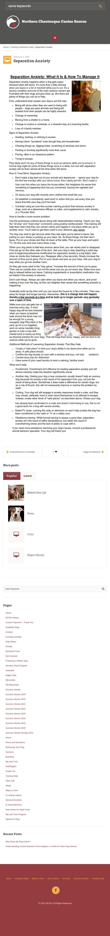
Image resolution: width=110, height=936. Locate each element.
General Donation (14, 800)
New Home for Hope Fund (18, 809)
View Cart (10, 781)
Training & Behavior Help (21, 47)
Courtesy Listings (14, 637)
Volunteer (10, 670)
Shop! (8, 785)
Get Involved (11, 656)
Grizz (30, 534)
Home (6, 47)
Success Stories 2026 (16, 728)
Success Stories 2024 (16, 718)
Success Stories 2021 (16, 704)
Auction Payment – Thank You (19, 622)
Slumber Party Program (16, 665)
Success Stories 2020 (16, 699)
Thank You (10, 771)
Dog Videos (11, 641)
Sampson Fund (13, 651)
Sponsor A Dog (12, 819)
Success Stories (13, 689)
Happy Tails (11, 675)
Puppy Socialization (91, 452)
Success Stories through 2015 (19, 733)
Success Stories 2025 (16, 723)
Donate (9, 646)
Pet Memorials (12, 685)
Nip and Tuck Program (16, 814)
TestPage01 (11, 766)
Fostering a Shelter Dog (16, 661)
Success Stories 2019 (16, 694)
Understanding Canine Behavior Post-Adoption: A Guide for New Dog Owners (41, 846)
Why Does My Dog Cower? (18, 841)
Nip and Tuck (12, 761)
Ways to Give (12, 790)
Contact (9, 632)
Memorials (10, 680)
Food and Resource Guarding (22, 452)
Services (10, 752)
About (8, 613)
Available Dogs (12, 627)
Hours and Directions (15, 742)
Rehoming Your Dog (15, 747)
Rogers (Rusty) (35, 555)
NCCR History (12, 617)
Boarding (10, 757)
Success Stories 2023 (16, 713)
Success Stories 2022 (16, 709)
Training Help (12, 776)
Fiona (30, 513)
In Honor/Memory (14, 805)
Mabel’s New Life (36, 492)
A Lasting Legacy (13, 795)
